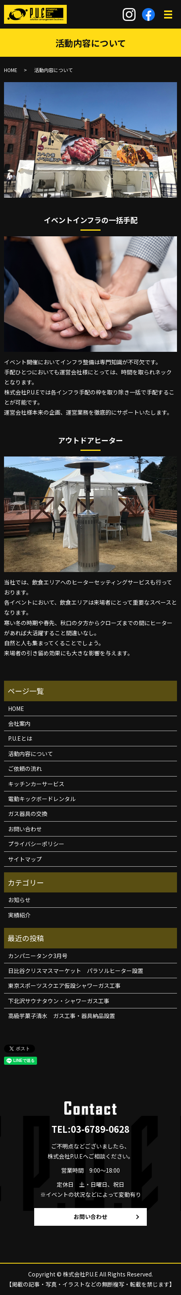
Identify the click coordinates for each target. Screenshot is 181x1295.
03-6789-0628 (100, 1128)
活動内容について (30, 754)
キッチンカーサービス (36, 784)
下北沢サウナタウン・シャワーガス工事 (58, 1001)
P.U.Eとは (20, 738)
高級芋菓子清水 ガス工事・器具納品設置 (61, 1016)
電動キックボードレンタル (42, 799)
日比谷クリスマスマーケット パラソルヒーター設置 (75, 971)
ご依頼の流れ (25, 768)
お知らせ (19, 900)
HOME (10, 69)
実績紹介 (19, 915)
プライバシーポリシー (36, 844)
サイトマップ (25, 859)
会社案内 (19, 723)
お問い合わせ (25, 829)
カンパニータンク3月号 (38, 956)
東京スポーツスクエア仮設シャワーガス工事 (64, 985)
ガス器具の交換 (27, 814)
